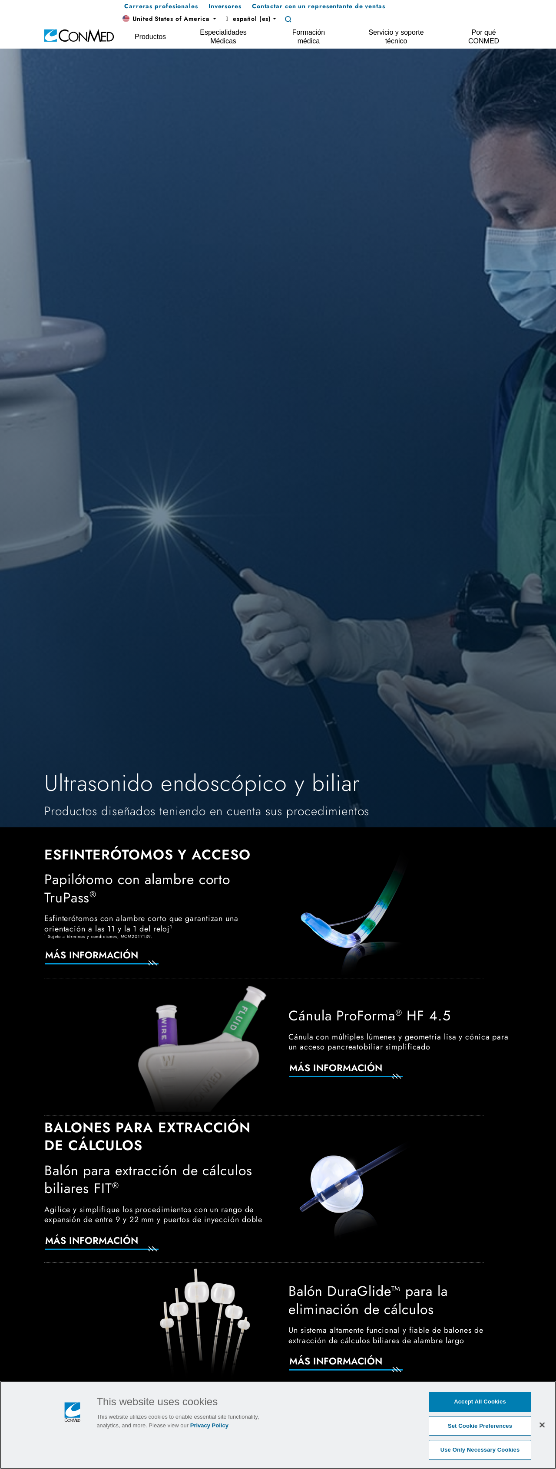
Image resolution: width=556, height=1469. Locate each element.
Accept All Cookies (480, 1401)
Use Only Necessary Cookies (480, 1449)
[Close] (542, 1424)
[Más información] (112, 961)
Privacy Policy (209, 1425)
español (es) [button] (247, 18)
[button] (169, 19)
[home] (79, 35)
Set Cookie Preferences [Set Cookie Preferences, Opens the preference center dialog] (480, 1426)
